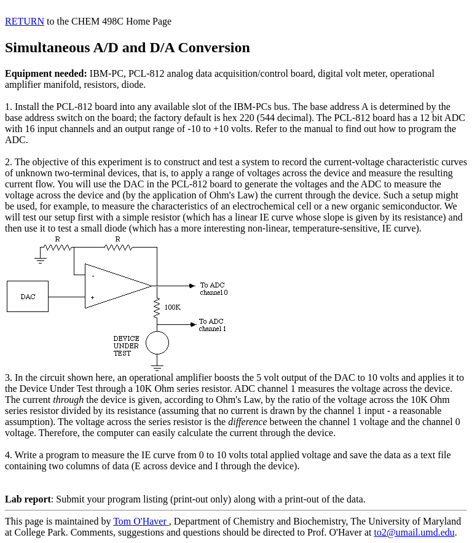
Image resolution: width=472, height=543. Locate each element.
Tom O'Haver (141, 521)
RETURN (24, 21)
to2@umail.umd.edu (414, 532)
